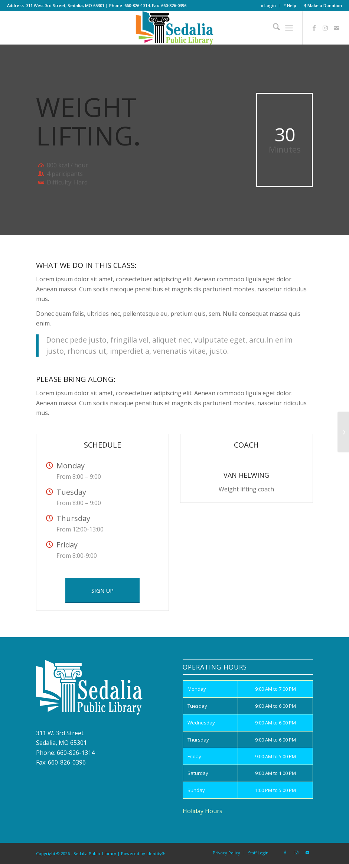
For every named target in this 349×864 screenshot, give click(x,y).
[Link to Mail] (336, 27)
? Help (290, 5)
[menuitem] (268, 5)
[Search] (272, 28)
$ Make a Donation (323, 5)
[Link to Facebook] (314, 27)
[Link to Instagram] (325, 27)
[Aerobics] (343, 432)
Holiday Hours (202, 811)
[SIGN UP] (102, 590)
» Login (268, 5)
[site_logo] (174, 28)
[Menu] (289, 28)
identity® (155, 853)
